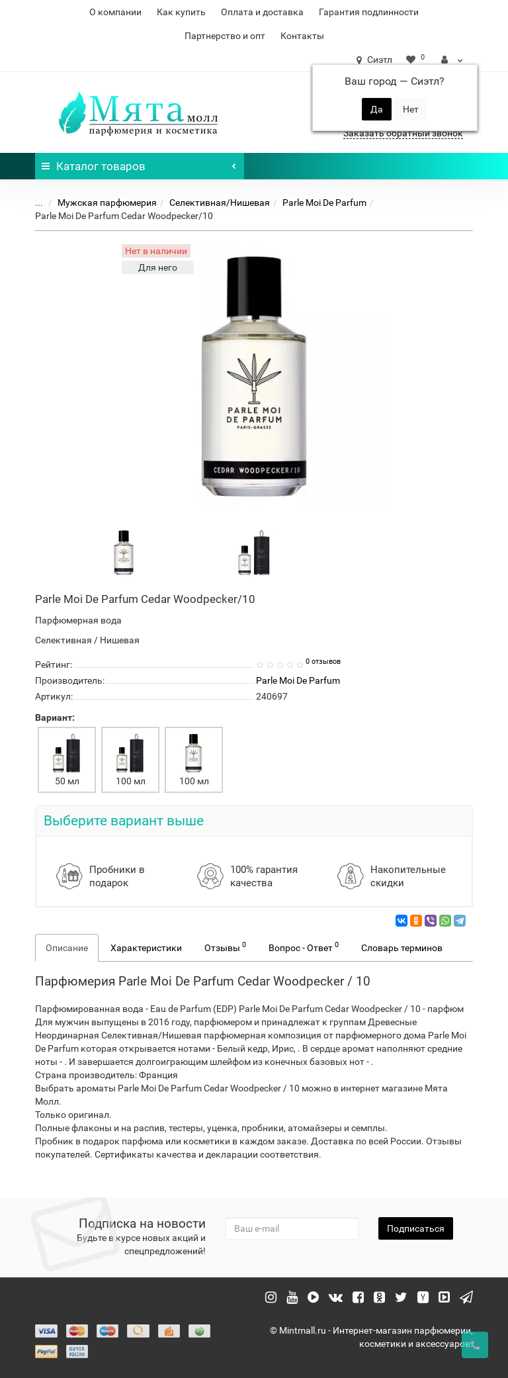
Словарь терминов (402, 947)
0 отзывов (323, 661)
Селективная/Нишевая (219, 202)
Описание (67, 947)
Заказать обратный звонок (403, 133)
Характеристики (146, 947)
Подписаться (415, 1228)
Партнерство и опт (225, 35)
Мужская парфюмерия (107, 202)
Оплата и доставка (262, 12)
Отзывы (225, 946)
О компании (115, 12)
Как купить (181, 12)
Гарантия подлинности (369, 12)
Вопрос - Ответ (304, 946)
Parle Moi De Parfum (324, 202)
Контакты (302, 35)
